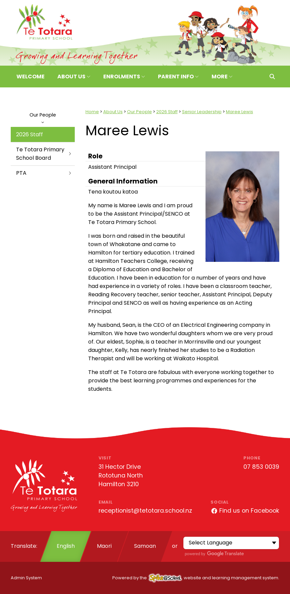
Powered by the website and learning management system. (195, 578)
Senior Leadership (202, 112)
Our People (43, 117)
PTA (44, 173)
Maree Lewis (239, 112)
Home (92, 112)
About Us (113, 112)
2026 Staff (29, 134)
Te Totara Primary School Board (44, 154)
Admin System (26, 578)
